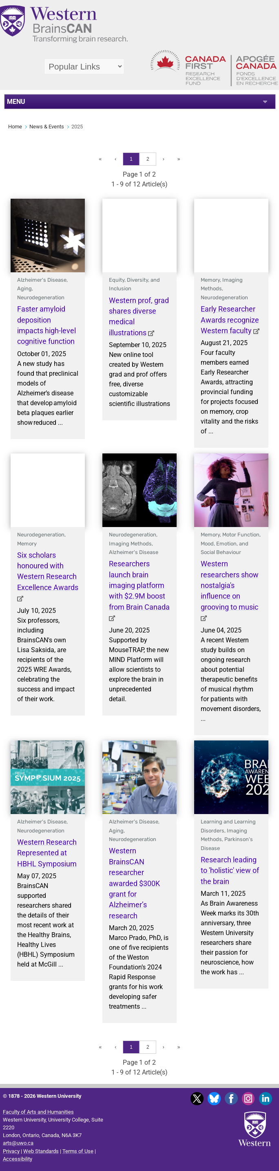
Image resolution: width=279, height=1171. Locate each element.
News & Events (46, 126)
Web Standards (41, 1151)
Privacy (11, 1151)
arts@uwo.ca (18, 1143)
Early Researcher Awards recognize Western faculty (230, 320)
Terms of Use (77, 1151)
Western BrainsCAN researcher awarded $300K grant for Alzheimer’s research (134, 883)
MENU (16, 101)
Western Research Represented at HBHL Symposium (47, 853)
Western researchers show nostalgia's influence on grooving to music (230, 585)
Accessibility (17, 1159)
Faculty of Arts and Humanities (38, 1112)
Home (15, 126)
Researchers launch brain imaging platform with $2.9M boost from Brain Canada (139, 585)
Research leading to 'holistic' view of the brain (230, 871)
